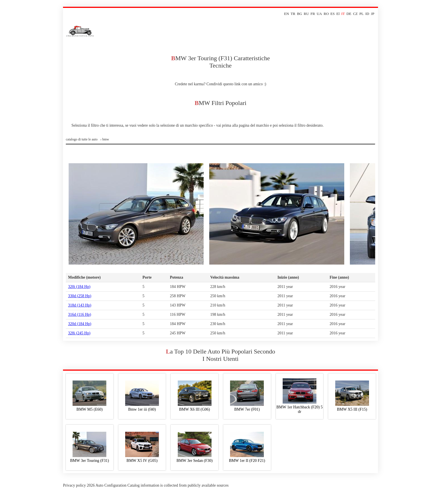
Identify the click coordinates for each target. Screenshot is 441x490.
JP (372, 14)
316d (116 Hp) (79, 314)
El (338, 14)
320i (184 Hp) (79, 287)
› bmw (104, 139)
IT (343, 14)
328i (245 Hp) (79, 333)
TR (293, 14)
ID (367, 14)
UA (319, 14)
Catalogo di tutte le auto (82, 139)
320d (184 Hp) (79, 324)
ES (332, 14)
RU (306, 14)
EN (286, 14)
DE (348, 14)
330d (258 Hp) (79, 296)
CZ (355, 14)
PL (361, 14)
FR (312, 14)
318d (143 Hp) (79, 305)
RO (326, 14)
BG (299, 14)
